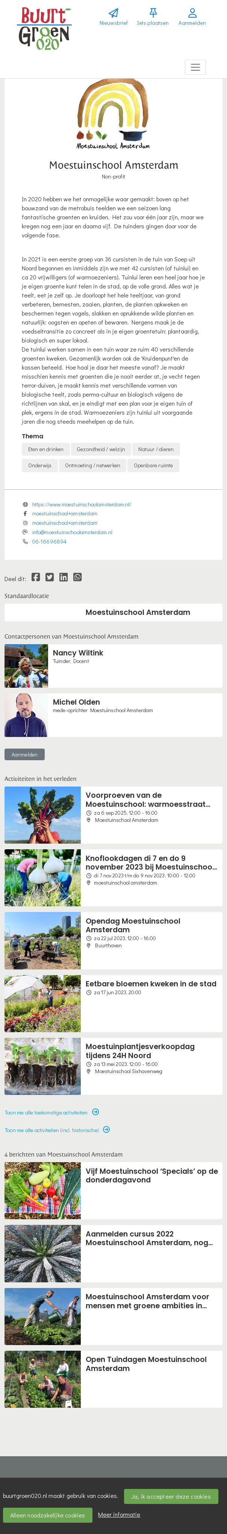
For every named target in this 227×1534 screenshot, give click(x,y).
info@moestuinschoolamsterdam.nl (72, 532)
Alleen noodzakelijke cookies (47, 1515)
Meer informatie (119, 1514)
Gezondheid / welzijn (101, 449)
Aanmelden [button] (25, 754)
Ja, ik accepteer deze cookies (171, 1496)
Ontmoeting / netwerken (92, 465)
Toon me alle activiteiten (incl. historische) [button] (57, 1130)
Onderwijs (40, 465)
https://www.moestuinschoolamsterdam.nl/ (82, 504)
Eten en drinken (46, 449)
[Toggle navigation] (195, 67)
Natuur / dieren (156, 449)
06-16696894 (49, 541)
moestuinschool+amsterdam (64, 513)
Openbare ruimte (153, 465)
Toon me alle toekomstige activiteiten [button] (52, 1112)
